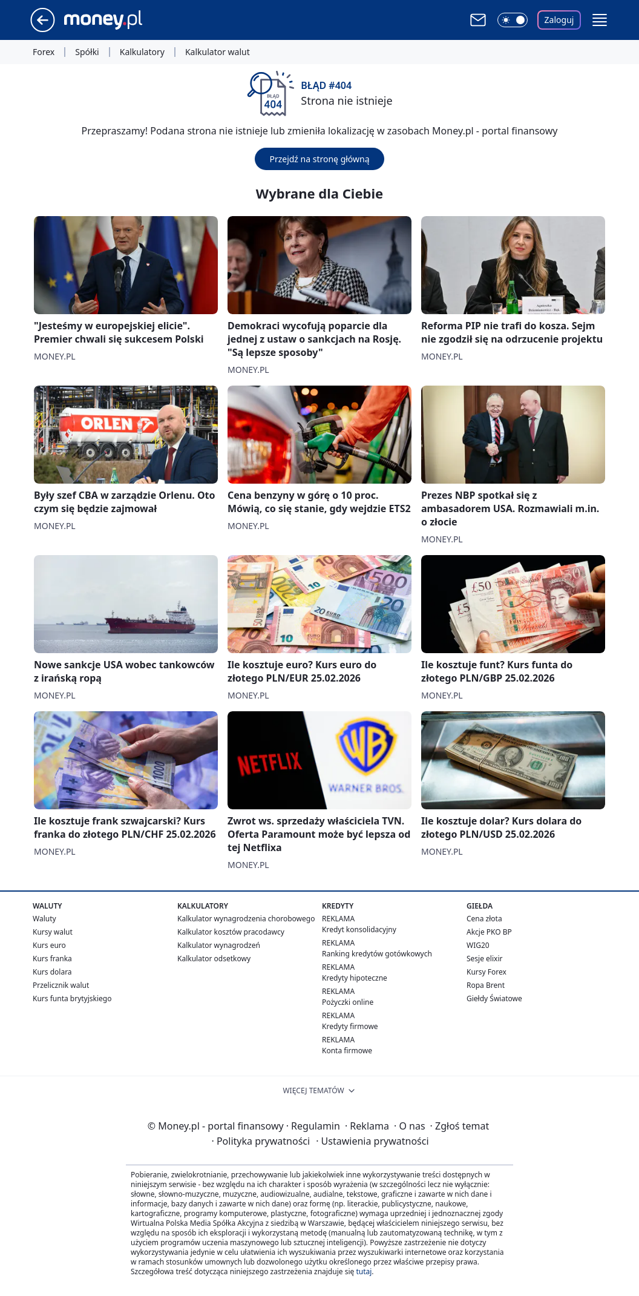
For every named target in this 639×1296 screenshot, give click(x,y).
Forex (43, 52)
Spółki (87, 52)
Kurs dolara (52, 972)
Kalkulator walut (217, 52)
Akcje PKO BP (489, 932)
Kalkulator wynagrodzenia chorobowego (246, 918)
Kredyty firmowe (350, 1026)
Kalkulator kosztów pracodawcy (230, 932)
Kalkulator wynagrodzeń (218, 945)
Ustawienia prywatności (372, 1141)
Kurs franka (52, 958)
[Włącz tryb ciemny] (512, 20)
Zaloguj (559, 19)
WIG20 (478, 945)
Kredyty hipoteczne (354, 978)
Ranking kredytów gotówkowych (377, 954)
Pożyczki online (347, 1002)
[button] (599, 20)
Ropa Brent (486, 985)
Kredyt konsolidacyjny (359, 929)
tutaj (364, 1271)
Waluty (44, 918)
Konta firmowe (347, 1050)
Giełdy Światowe (494, 998)
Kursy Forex (486, 972)
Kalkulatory (142, 52)
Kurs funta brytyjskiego (72, 998)
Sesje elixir (484, 958)
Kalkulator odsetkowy (214, 958)
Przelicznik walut (61, 985)
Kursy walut (53, 932)
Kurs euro (49, 945)
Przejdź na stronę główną (319, 159)
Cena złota (484, 918)
